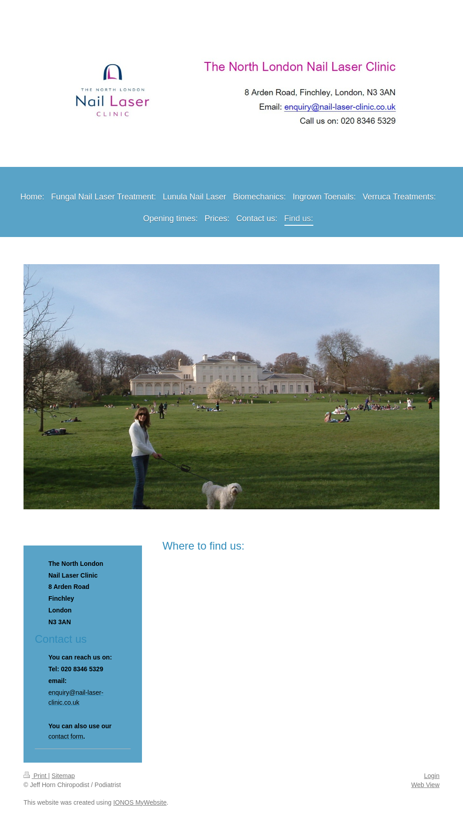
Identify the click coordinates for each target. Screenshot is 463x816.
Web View (425, 784)
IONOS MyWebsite (139, 802)
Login (431, 775)
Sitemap (63, 775)
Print (36, 775)
